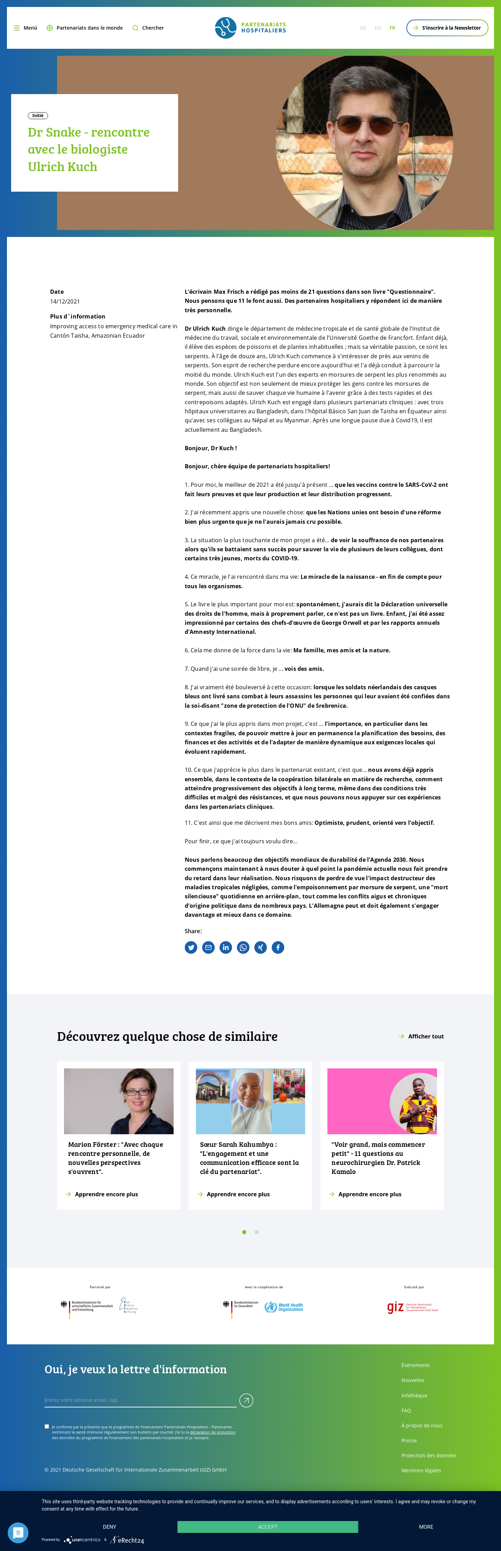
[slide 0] (244, 1232)
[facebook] (278, 947)
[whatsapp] (243, 947)
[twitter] (191, 947)
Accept (268, 1527)
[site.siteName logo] (250, 28)
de (363, 27)
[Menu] (25, 28)
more (426, 1527)
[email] (208, 947)
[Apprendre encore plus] (119, 1135)
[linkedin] (226, 947)
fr (392, 27)
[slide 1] (257, 1232)
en (378, 27)
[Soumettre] (246, 1400)
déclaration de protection (213, 1432)
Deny (109, 1527)
